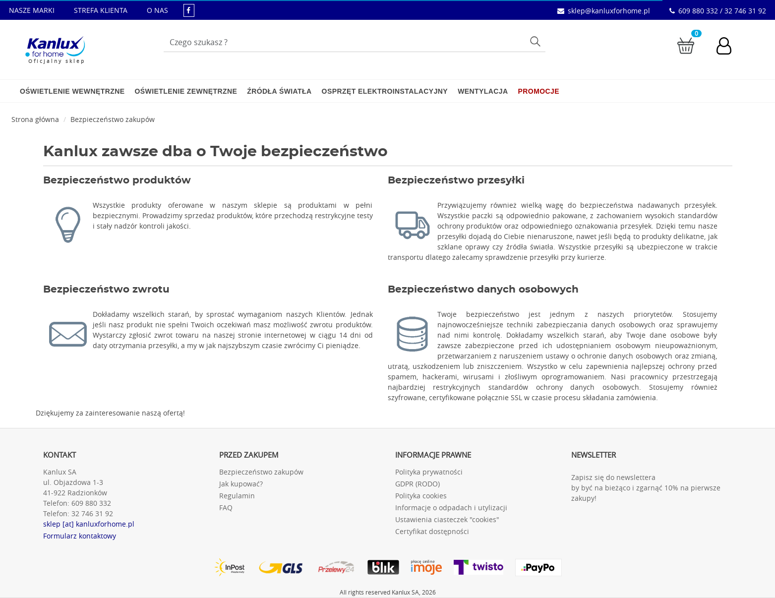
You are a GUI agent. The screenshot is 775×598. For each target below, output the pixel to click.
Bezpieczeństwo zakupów (112, 119)
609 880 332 (91, 503)
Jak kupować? (241, 483)
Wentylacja (483, 91)
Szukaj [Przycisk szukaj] (536, 41)
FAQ (226, 507)
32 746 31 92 (92, 513)
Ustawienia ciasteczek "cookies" (447, 519)
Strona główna (35, 119)
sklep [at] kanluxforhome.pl (88, 524)
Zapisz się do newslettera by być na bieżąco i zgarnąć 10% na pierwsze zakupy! (645, 488)
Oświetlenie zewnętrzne (185, 91)
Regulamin (237, 495)
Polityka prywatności (429, 472)
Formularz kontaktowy (79, 535)
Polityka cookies (421, 495)
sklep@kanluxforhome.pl (609, 10)
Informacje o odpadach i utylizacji (451, 507)
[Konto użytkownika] (728, 47)
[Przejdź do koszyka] (685, 45)
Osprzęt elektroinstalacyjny (385, 91)
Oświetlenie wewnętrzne (72, 91)
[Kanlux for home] (55, 47)
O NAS (157, 10)
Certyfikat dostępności (432, 531)
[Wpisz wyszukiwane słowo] (354, 42)
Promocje (538, 91)
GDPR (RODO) (417, 483)
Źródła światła (279, 91)
